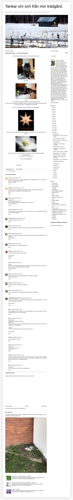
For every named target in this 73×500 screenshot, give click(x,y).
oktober (55, 165)
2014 (53, 125)
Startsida (26, 406)
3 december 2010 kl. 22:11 (15, 177)
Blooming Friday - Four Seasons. (59, 153)
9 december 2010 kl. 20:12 (18, 355)
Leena (9, 209)
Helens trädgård (60, 60)
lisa (9, 177)
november (55, 163)
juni (54, 172)
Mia (9, 225)
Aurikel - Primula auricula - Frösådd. (60, 151)
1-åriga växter (55, 183)
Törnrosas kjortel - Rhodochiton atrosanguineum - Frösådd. (24, 482)
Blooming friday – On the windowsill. (60, 159)
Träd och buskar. (55, 208)
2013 (53, 127)
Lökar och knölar (55, 195)
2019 (53, 116)
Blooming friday (12, 170)
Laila (9, 233)
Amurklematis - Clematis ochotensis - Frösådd (21, 476)
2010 (53, 132)
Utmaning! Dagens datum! (58, 161)
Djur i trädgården (55, 186)
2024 (53, 107)
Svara (9, 183)
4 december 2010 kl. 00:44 (15, 225)
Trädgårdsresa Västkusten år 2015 (59, 214)
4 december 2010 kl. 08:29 (16, 233)
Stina (9, 198)
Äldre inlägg (44, 406)
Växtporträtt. (54, 218)
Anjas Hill (10, 187)
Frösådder (54, 187)
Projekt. (53, 201)
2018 (53, 118)
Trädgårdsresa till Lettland (57, 212)
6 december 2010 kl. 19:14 (26, 298)
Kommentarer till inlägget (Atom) (18, 408)
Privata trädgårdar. (55, 200)
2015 (53, 123)
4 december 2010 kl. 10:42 (16, 262)
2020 (53, 114)
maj (54, 174)
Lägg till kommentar (10, 372)
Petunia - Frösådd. (15, 489)
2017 (53, 120)
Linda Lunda (11, 218)
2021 (53, 112)
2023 (53, 109)
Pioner (53, 198)
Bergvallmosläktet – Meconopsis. (59, 154)
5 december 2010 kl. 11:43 (16, 290)
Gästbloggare (54, 189)
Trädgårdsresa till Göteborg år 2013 (59, 209)
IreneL (9, 273)
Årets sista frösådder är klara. (59, 138)
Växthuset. (54, 217)
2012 (53, 128)
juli (54, 170)
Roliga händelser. (55, 203)
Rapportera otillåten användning (59, 222)
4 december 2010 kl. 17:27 (17, 282)
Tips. (53, 206)
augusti (54, 168)
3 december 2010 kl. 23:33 (19, 218)
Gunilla (9, 251)
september (55, 167)
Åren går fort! (8, 412)
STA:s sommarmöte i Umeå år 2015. (59, 204)
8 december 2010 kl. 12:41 (17, 337)
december (55, 134)
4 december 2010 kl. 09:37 (16, 243)
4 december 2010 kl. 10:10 (17, 251)
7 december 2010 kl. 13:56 (16, 309)
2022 (53, 111)
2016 (53, 121)
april (54, 176)
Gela (9, 290)
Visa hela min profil (54, 102)
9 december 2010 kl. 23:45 (16, 365)
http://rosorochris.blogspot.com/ (26, 156)
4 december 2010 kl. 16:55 (16, 273)
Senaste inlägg (9, 406)
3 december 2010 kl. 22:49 (16, 209)
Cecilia (9, 337)
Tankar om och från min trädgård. (34, 6)
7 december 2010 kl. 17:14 (16, 318)
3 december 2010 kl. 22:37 (16, 198)
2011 (53, 130)
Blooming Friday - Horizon (58, 146)
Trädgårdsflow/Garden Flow (14, 298)
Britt (9, 243)
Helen (9, 262)
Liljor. (53, 194)
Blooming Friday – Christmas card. (60, 140)
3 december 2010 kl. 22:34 (18, 187)
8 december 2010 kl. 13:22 (16, 344)
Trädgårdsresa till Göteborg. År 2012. (59, 211)
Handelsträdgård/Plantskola (57, 191)
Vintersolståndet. (56, 142)
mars (54, 177)
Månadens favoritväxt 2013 (57, 197)
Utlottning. (54, 215)
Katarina (10, 282)
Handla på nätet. (55, 192)
